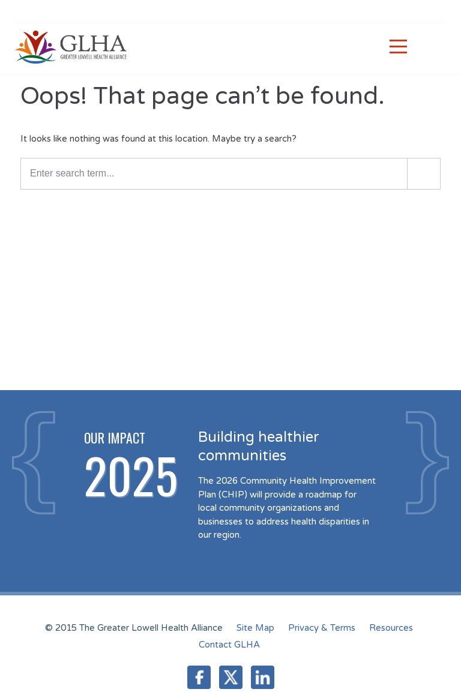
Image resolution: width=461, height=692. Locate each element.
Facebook (199, 677)
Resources (391, 627)
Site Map (255, 627)
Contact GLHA (229, 644)
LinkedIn (262, 677)
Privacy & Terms (321, 627)
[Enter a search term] (230, 174)
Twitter (231, 677)
